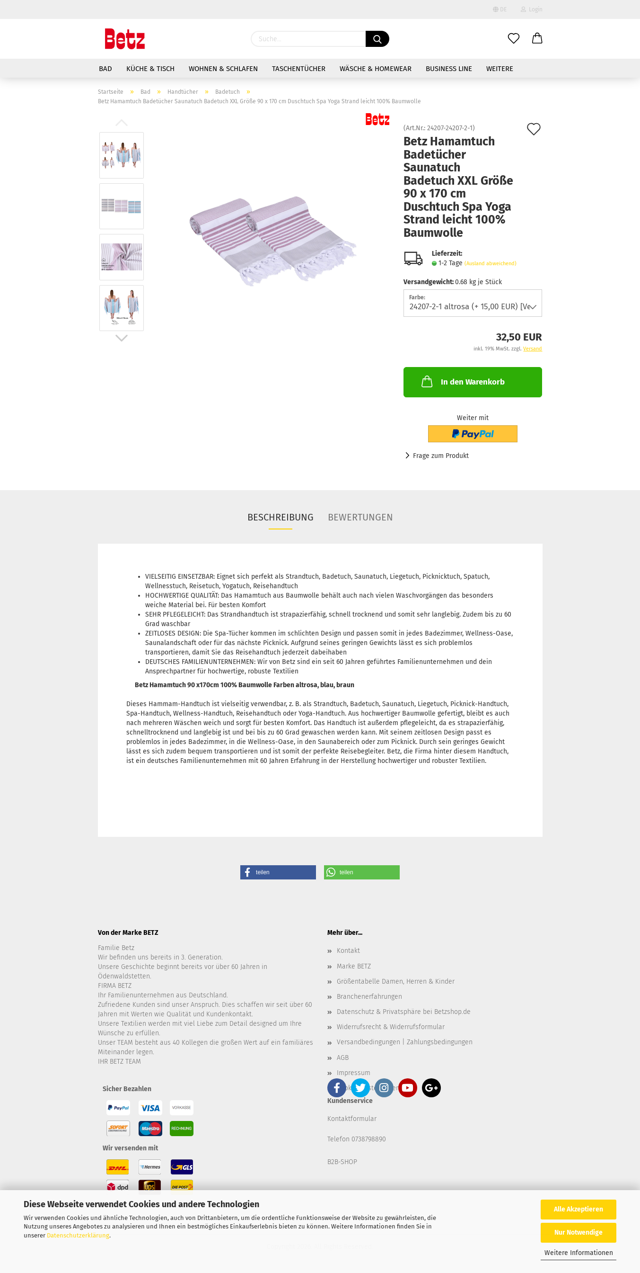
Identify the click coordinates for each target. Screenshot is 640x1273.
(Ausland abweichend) (491, 263)
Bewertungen (360, 517)
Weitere (499, 68)
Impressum (353, 1073)
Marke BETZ (354, 966)
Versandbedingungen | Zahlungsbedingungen (405, 1042)
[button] (278, 872)
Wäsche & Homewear (376, 68)
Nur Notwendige (578, 1232)
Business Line (449, 68)
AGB (343, 1058)
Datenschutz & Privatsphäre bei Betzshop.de (404, 1012)
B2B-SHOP (342, 1162)
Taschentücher (298, 68)
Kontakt (348, 951)
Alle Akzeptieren (578, 1209)
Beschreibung (280, 517)
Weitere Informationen (578, 1253)
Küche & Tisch (150, 68)
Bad (105, 68)
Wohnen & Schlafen (223, 68)
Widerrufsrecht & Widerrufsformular (391, 1027)
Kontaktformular (352, 1119)
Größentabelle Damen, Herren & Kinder (396, 981)
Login (532, 9)
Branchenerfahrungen (369, 997)
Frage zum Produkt (441, 456)
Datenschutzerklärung (78, 1235)
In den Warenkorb (462, 381)
